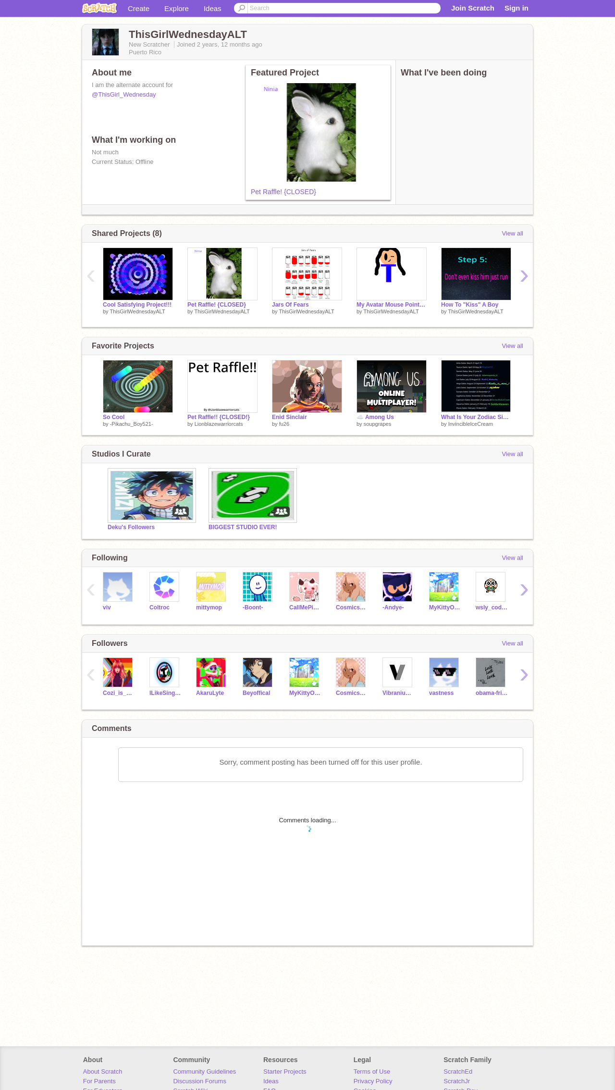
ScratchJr (456, 1081)
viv (107, 607)
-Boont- (253, 607)
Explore (176, 8)
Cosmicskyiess (352, 607)
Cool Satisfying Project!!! (137, 304)
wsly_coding (492, 607)
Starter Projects (285, 1071)
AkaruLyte (210, 693)
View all (512, 233)
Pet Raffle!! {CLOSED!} (218, 417)
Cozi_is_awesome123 (119, 693)
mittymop (209, 607)
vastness (441, 693)
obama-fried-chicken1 (492, 693)
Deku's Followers (131, 527)
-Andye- (393, 607)
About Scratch (103, 1071)
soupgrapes (378, 424)
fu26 (284, 424)
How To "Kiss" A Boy (469, 304)
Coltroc (159, 607)
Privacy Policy (373, 1081)
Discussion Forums (199, 1081)
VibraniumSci (398, 693)
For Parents (99, 1081)
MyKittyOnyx (445, 607)
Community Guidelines (204, 1071)
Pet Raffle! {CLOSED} (283, 192)
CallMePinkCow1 (305, 607)
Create (138, 8)
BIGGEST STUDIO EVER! (243, 527)
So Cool (113, 417)
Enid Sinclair (289, 417)
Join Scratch (472, 8)
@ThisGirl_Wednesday (124, 94)
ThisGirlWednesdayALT (137, 311)
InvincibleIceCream (470, 424)
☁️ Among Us (375, 417)
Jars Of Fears (290, 304)
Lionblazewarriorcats (219, 424)
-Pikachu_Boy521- (131, 424)
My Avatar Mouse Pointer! (392, 304)
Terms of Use (372, 1071)
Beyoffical (256, 693)
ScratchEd (457, 1071)
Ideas (212, 8)
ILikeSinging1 (165, 693)
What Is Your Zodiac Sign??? (476, 417)
